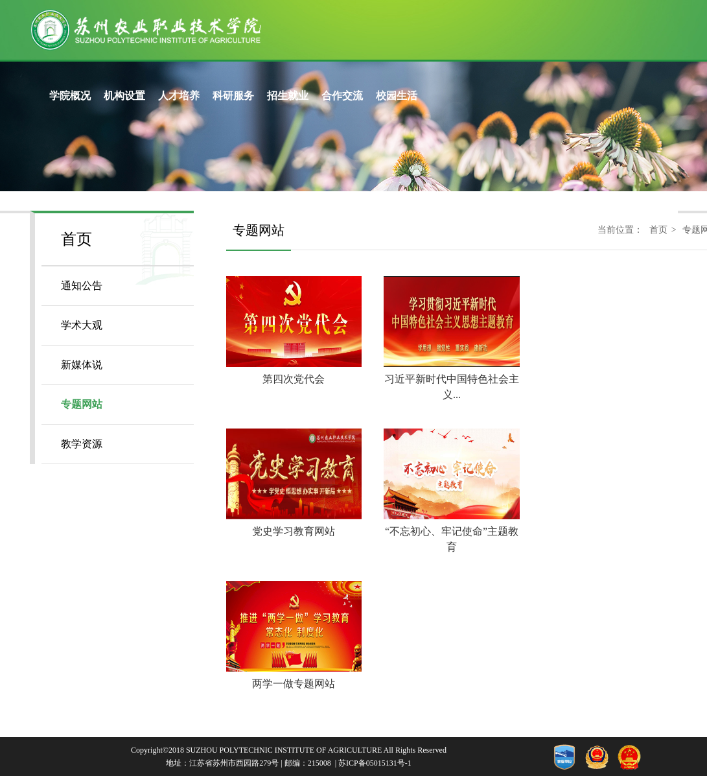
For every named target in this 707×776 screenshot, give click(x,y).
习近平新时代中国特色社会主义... (451, 379)
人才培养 (179, 95)
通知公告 (81, 285)
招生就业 (287, 95)
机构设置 (124, 95)
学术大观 (81, 325)
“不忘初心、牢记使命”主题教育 (451, 531)
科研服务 (233, 95)
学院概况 (70, 95)
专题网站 (81, 404)
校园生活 (396, 95)
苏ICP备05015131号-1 (374, 763)
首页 (658, 230)
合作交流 (342, 95)
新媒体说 (81, 364)
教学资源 (81, 443)
